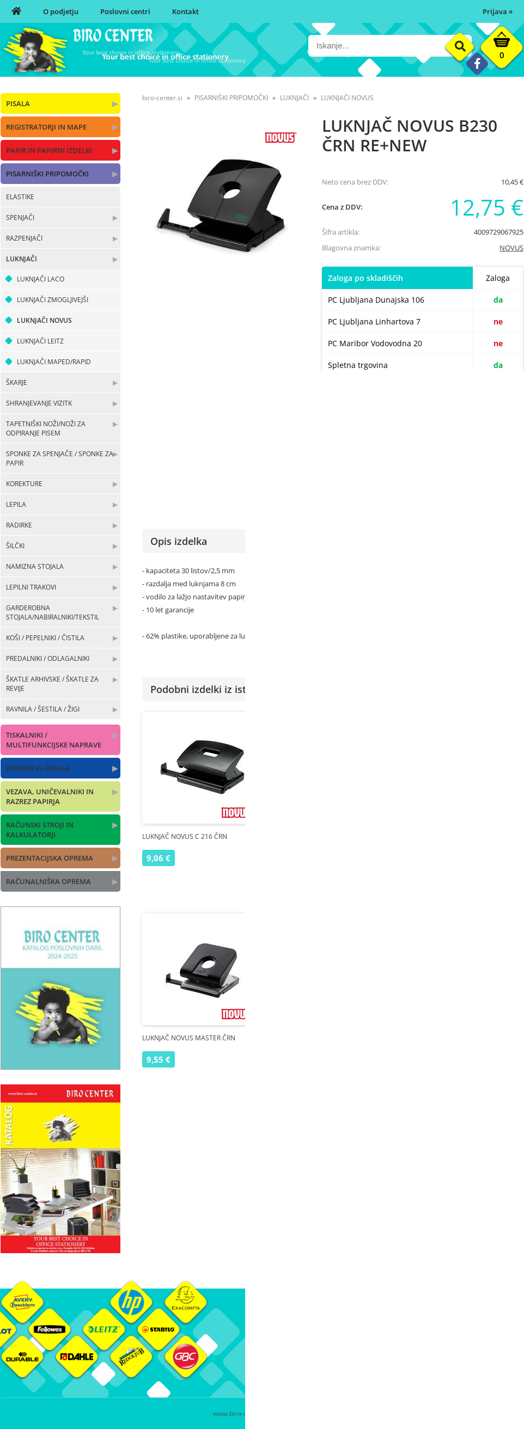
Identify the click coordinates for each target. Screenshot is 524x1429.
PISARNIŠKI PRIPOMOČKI (47, 174)
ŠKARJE (16, 382)
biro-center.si (162, 97)
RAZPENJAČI (24, 238)
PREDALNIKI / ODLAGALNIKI (47, 658)
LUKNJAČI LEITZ (40, 341)
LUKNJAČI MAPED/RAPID (54, 361)
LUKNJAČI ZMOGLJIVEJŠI (52, 299)
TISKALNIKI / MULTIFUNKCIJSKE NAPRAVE (53, 740)
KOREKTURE (24, 483)
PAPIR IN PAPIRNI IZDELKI (49, 150)
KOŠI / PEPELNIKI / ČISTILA (45, 637)
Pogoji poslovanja (377, 1352)
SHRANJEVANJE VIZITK (39, 403)
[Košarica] (501, 50)
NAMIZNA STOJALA (35, 566)
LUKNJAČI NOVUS (44, 320)
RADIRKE (19, 525)
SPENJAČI (20, 217)
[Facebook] (477, 63)
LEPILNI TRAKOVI (31, 587)
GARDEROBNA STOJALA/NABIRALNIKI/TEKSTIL (52, 612)
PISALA (18, 103)
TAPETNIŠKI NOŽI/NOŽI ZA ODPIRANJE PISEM (46, 428)
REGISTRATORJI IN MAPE (46, 127)
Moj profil (365, 1336)
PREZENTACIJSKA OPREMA (49, 858)
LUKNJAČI (21, 258)
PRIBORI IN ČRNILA (38, 768)
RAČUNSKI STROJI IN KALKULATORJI (40, 829)
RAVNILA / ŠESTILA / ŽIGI (43, 709)
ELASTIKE (20, 196)
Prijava (498, 11)
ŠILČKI (15, 545)
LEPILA (16, 504)
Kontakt (185, 11)
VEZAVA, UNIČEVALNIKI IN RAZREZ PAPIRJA (50, 796)
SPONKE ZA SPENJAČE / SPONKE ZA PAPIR (59, 458)
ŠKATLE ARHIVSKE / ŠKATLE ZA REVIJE (52, 683)
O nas (271, 1336)
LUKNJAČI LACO (40, 279)
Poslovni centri (125, 11)
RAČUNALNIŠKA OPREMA (48, 881)
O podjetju (60, 11)
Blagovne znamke (464, 1352)
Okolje (446, 1336)
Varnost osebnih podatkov (392, 1368)
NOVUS (511, 248)
